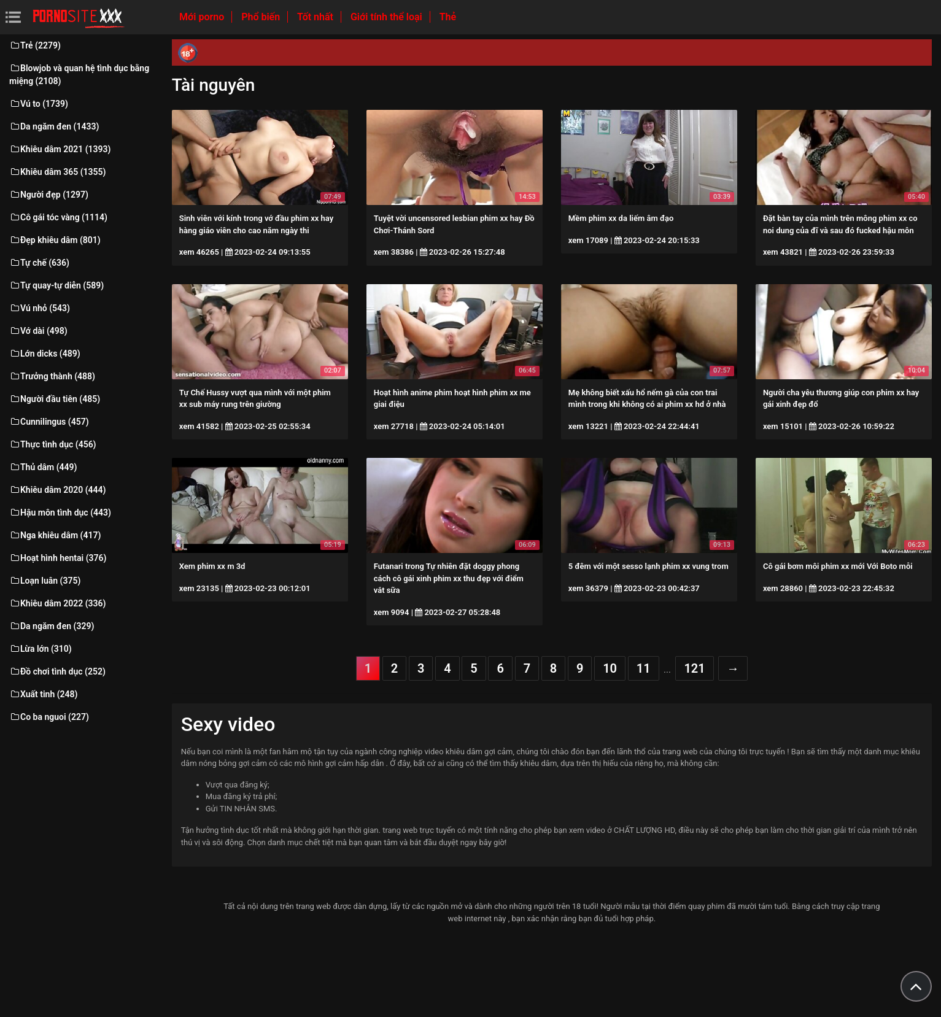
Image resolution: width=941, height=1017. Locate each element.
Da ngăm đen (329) (51, 626)
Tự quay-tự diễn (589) (56, 285)
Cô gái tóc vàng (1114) (58, 217)
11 (644, 668)
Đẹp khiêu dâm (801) (55, 240)
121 (694, 668)
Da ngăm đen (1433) (54, 126)
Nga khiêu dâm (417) (55, 535)
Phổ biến (261, 17)
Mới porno (203, 17)
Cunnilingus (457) (49, 422)
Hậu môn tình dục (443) (60, 512)
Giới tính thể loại (387, 17)
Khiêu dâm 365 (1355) (57, 172)
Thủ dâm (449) (43, 467)
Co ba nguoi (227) (49, 717)
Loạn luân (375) (44, 581)
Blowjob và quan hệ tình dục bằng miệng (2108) (79, 74)
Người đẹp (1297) (48, 194)
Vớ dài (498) (38, 331)
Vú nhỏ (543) (39, 308)
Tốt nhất (316, 17)
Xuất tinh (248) (43, 694)
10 (610, 668)
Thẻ (448, 17)
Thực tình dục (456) (52, 444)
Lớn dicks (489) (44, 353)
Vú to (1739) (38, 104)
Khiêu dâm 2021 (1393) (59, 149)
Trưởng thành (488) (52, 376)
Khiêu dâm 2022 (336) (57, 603)
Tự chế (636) (39, 263)
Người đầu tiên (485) (54, 399)
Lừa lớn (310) (40, 649)
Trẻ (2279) (35, 45)
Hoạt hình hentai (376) (57, 558)
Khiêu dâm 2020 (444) (57, 490)
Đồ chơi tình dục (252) (57, 671)
